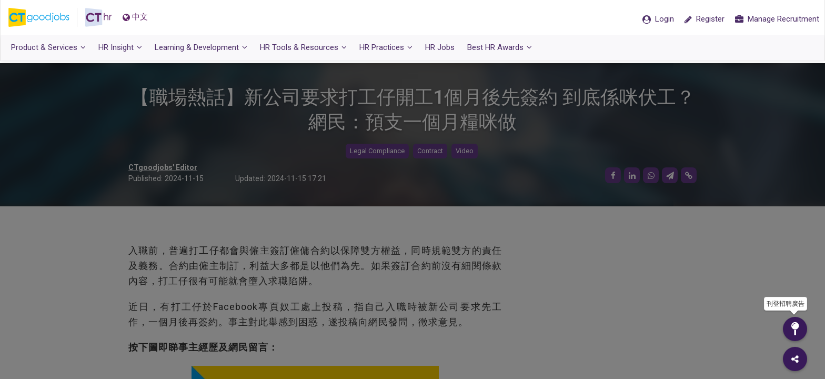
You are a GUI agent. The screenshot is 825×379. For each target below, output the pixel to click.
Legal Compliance (377, 151)
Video (465, 151)
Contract (430, 151)
